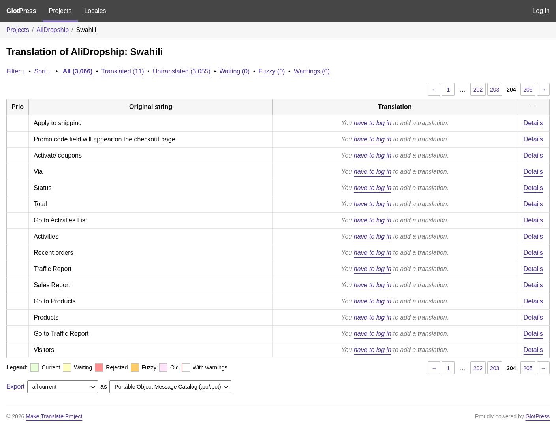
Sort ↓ (42, 71)
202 (478, 90)
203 (494, 90)
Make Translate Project (54, 416)
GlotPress (21, 11)
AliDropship (52, 29)
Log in (541, 11)
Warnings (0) (312, 71)
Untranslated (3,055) (181, 71)
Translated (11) (122, 71)
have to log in (372, 123)
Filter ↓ (15, 71)
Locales (95, 11)
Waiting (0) (234, 71)
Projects (60, 11)
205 (527, 90)
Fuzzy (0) (272, 71)
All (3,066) (78, 71)
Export (15, 386)
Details (533, 123)
